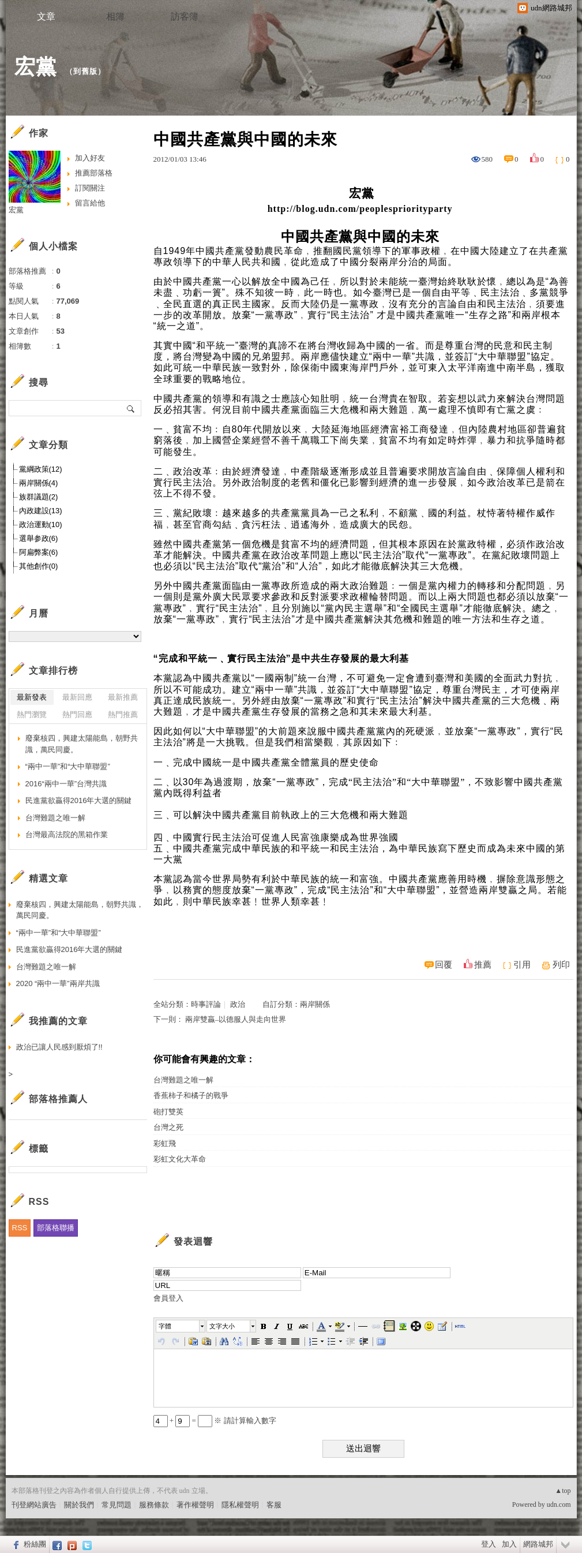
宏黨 (35, 67)
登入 (488, 1544)
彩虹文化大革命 (179, 1159)
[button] (181, 1326)
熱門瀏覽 (32, 714)
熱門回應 (77, 714)
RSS (20, 1227)
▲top (562, 1491)
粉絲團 (35, 1544)
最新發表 (32, 697)
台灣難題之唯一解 (183, 1080)
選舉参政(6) (38, 538)
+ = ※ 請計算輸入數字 (214, 1420)
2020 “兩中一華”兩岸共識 (58, 983)
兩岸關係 (315, 1004)
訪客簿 (184, 16)
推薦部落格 (93, 173)
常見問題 (117, 1504)
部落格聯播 (55, 1227)
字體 (165, 1326)
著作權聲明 (195, 1504)
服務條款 (154, 1504)
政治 (237, 1004)
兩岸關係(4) (38, 483)
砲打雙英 (168, 1111)
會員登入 (168, 1298)
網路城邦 (538, 1544)
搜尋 (131, 408)
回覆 (443, 964)
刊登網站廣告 (34, 1504)
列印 (561, 964)
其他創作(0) (38, 566)
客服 (273, 1504)
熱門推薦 (123, 714)
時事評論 (206, 1004)
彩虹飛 (164, 1143)
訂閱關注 (90, 188)
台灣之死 (168, 1127)
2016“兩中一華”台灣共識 (66, 783)
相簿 (115, 16)
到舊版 (85, 71)
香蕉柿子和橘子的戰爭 (190, 1095)
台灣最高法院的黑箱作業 (66, 834)
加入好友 (90, 158)
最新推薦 (123, 697)
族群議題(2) (38, 496)
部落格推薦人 (58, 1099)
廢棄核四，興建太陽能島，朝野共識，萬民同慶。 (81, 744)
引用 (522, 964)
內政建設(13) (40, 510)
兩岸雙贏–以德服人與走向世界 (236, 1019)
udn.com (559, 1504)
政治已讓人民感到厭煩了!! (59, 1047)
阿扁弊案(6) (38, 552)
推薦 (482, 964)
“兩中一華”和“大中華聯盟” (67, 766)
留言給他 (90, 203)
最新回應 (77, 697)
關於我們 (79, 1504)
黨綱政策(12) (40, 469)
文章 (46, 16)
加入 (509, 1544)
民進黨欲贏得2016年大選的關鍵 (78, 800)
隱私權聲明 (240, 1504)
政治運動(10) (40, 524)
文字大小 (222, 1326)
